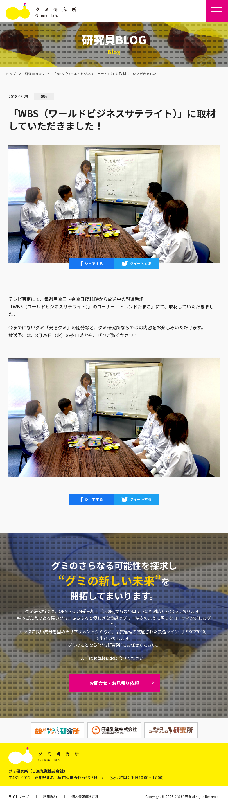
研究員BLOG (34, 73)
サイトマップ (18, 796)
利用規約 (50, 796)
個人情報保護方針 (84, 796)
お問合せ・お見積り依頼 (114, 683)
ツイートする (141, 263)
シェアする (94, 263)
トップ (11, 73)
